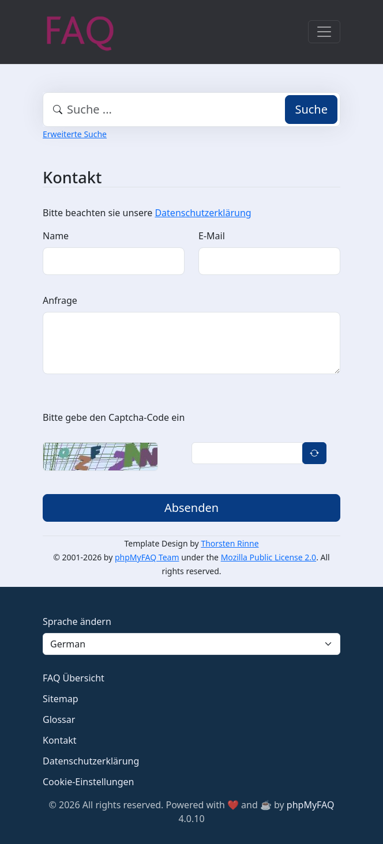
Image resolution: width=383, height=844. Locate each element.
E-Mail (211, 235)
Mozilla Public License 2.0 (268, 557)
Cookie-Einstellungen (88, 781)
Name (56, 235)
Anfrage (60, 300)
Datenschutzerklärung (203, 212)
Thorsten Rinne (229, 543)
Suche (311, 109)
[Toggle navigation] (324, 31)
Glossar (59, 719)
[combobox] (191, 109)
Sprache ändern (77, 621)
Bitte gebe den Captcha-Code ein (114, 417)
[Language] (191, 644)
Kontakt (60, 740)
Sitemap (60, 698)
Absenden (191, 507)
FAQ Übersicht (73, 678)
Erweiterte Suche (75, 134)
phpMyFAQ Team (147, 557)
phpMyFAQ (311, 804)
